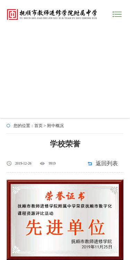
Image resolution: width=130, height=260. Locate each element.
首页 (38, 125)
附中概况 (55, 125)
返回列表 (107, 163)
